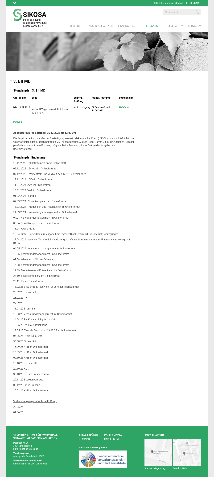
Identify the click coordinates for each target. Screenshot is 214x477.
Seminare (175, 26)
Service (194, 26)
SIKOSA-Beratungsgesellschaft (168, 3)
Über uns (76, 26)
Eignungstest (128, 26)
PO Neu (17, 122)
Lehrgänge (153, 26)
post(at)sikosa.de (29, 448)
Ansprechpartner (101, 26)
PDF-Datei (124, 107)
